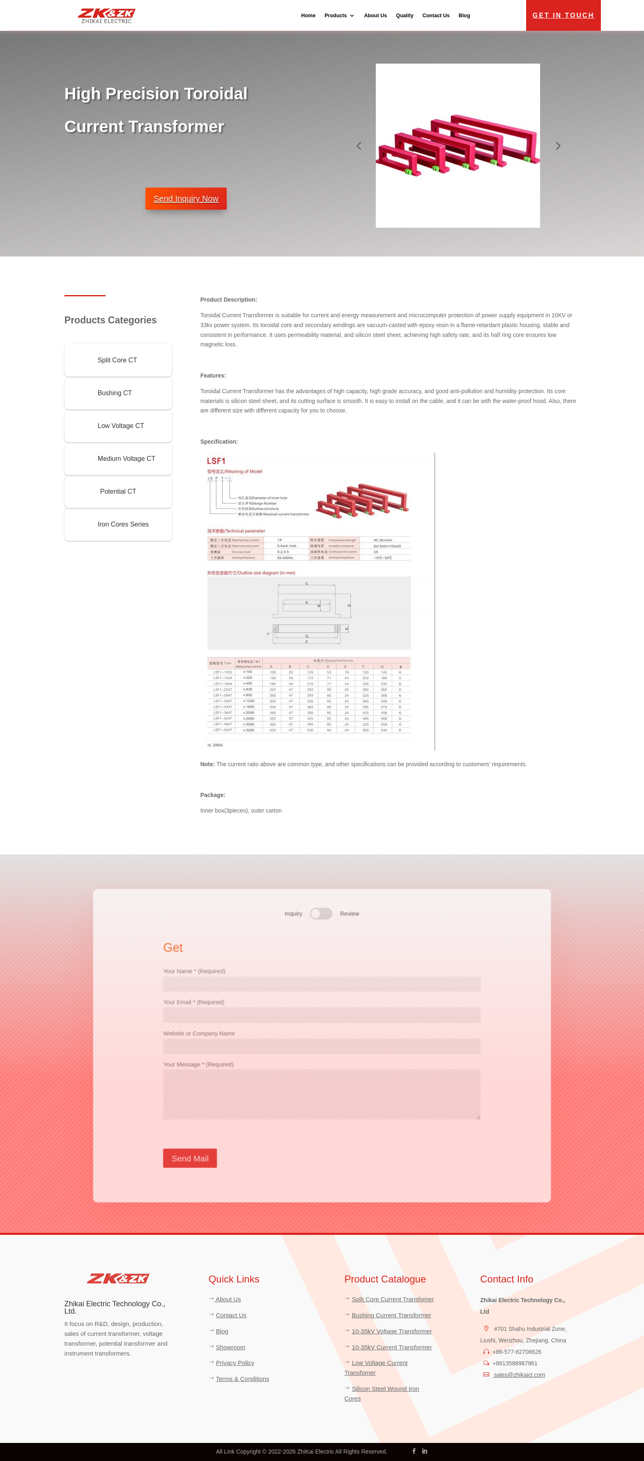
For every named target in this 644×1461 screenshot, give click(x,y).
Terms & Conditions (242, 1378)
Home (308, 15)
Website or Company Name (322, 1039)
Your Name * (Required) (322, 975)
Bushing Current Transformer (391, 1315)
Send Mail (186, 1161)
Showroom (231, 1347)
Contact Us (436, 15)
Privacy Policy (235, 1362)
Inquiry (292, 909)
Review (350, 909)
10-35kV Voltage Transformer (392, 1331)
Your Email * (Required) (322, 1007)
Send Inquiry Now (186, 198)
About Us (375, 15)
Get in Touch (563, 15)
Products (335, 15)
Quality (404, 15)
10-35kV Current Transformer (392, 1347)
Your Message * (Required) (322, 1092)
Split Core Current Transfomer (393, 1299)
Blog (464, 15)
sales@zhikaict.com (518, 1375)
